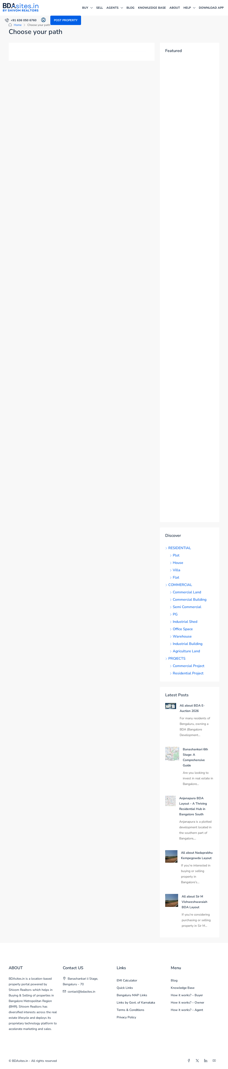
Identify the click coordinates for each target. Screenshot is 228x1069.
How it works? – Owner (187, 1002)
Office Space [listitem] (181, 629)
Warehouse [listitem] (181, 636)
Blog (130, 8)
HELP (187, 8)
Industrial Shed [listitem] (183, 621)
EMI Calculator (127, 980)
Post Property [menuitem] (65, 20)
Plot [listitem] (174, 555)
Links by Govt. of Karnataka (136, 1002)
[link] (170, 705)
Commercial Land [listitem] (185, 592)
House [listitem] (176, 562)
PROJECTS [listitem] (175, 658)
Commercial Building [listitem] (188, 599)
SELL (99, 8)
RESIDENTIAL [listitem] (178, 548)
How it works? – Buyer (187, 995)
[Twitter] (198, 1061)
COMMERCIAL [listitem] (178, 584)
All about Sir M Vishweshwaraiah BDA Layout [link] (194, 901)
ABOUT (174, 8)
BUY (85, 8)
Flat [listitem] (174, 577)
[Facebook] (189, 1061)
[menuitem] (21, 20)
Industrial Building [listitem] (186, 643)
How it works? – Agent (187, 1010)
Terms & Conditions (130, 1010)
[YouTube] (215, 1061)
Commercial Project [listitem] (187, 665)
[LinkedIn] (206, 1061)
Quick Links (125, 988)
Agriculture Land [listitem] (185, 651)
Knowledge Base (152, 8)
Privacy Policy (126, 1017)
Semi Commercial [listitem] (185, 607)
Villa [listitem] (175, 570)
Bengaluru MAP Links (132, 995)
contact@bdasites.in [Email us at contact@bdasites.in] (81, 992)
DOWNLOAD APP (211, 8)
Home (18, 25)
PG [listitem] (174, 614)
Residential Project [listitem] (187, 673)
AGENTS (112, 8)
